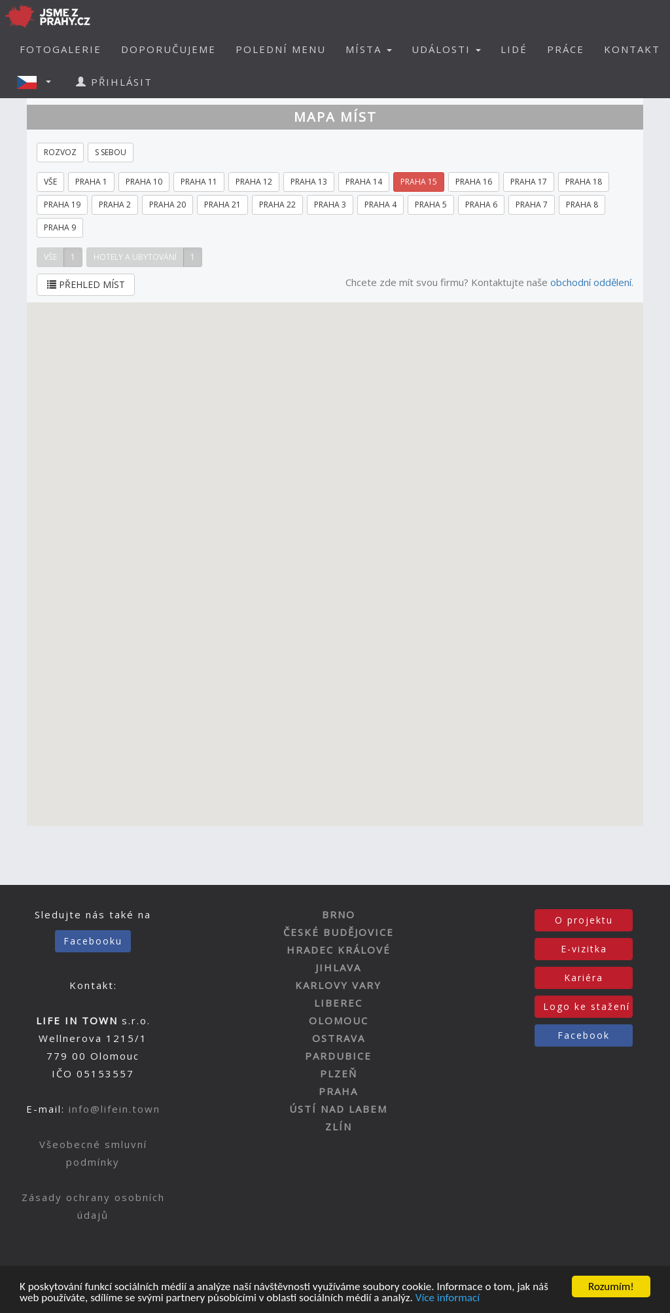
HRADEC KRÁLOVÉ (339, 949)
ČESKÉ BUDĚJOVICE (338, 932)
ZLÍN (338, 1126)
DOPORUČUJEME (168, 49)
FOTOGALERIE (60, 49)
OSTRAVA (338, 1038)
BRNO (338, 914)
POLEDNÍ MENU (281, 49)
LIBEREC (338, 1002)
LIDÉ (514, 49)
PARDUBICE (338, 1055)
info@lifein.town (114, 1108)
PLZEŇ (338, 1073)
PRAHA (338, 1091)
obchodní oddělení (590, 282)
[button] (38, 81)
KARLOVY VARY (338, 985)
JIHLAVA (338, 967)
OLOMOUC (338, 1020)
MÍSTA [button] (368, 49)
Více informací (447, 1298)
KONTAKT (632, 49)
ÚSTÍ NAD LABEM (338, 1108)
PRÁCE (565, 49)
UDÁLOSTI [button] (446, 49)
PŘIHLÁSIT (114, 81)
